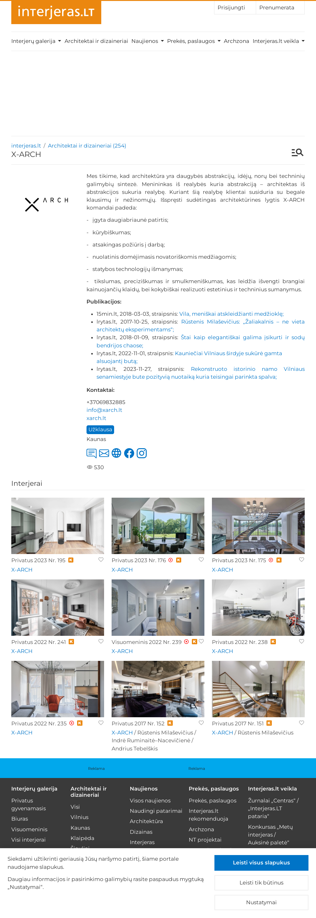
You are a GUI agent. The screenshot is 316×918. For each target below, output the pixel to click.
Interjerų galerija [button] (34, 41)
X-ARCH (22, 570)
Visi (75, 807)
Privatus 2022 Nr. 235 (39, 723)
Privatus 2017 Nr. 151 (238, 723)
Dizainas (141, 832)
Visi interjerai (28, 840)
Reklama (96, 768)
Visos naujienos (150, 800)
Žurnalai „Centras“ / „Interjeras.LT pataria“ (273, 808)
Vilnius (79, 817)
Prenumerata (280, 7)
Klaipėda (82, 838)
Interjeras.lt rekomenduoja (208, 815)
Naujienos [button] (145, 41)
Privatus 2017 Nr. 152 (138, 723)
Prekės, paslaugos (214, 789)
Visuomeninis (29, 829)
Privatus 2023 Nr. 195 (38, 560)
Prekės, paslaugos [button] (191, 41)
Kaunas (80, 828)
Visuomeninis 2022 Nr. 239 (147, 642)
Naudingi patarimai (156, 811)
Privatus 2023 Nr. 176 (139, 560)
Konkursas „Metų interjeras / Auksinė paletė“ (270, 835)
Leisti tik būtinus (261, 882)
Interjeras (142, 842)
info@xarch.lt (104, 410)
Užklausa (100, 429)
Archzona (236, 41)
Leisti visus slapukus (261, 862)
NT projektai (205, 840)
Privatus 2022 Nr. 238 (240, 642)
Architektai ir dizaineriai (96, 41)
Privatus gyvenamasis (28, 804)
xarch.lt (96, 418)
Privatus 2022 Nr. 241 (38, 642)
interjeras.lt (26, 146)
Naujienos (144, 789)
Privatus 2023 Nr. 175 (239, 560)
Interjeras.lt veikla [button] (276, 41)
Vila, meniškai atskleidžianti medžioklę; (231, 314)
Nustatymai (261, 902)
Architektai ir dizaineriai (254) (87, 146)
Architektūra (146, 821)
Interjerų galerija (34, 789)
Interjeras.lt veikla (272, 789)
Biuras (19, 819)
